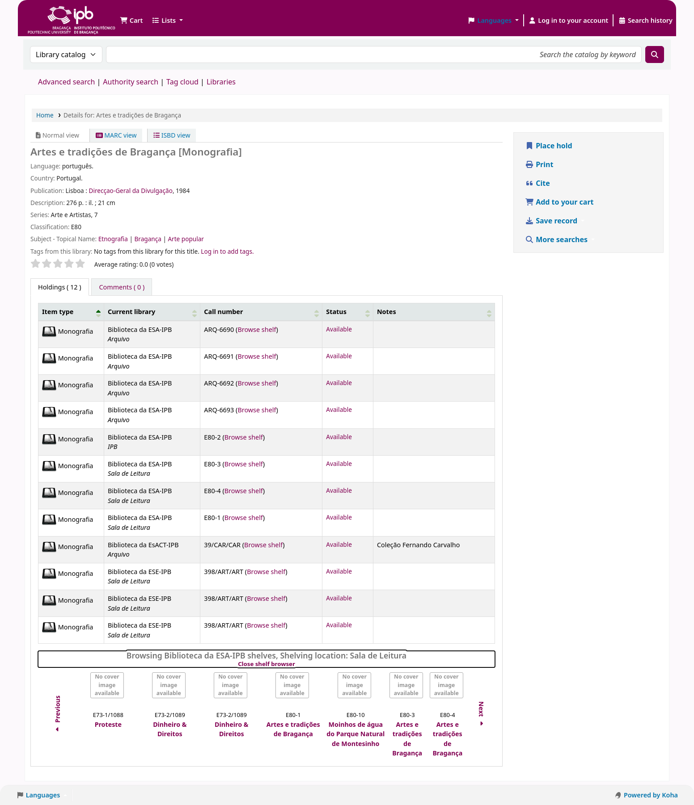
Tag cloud (182, 82)
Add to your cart (559, 202)
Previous (57, 715)
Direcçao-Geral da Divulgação (130, 190)
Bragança (148, 239)
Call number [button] (223, 311)
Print (539, 164)
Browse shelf (256, 329)
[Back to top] (667, 777)
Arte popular (186, 239)
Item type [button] (57, 311)
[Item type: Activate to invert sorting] (71, 312)
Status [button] (336, 311)
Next (481, 715)
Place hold (548, 146)
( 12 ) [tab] (59, 287)
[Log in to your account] (568, 20)
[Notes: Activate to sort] (434, 312)
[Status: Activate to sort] (347, 312)
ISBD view (171, 135)
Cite (537, 183)
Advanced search (66, 82)
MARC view (116, 135)
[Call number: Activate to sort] (261, 312)
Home (45, 115)
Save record (552, 221)
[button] (131, 20)
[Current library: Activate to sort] (152, 312)
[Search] (654, 54)
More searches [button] (557, 239)
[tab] (121, 287)
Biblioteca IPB (49, 13)
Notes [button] (386, 311)
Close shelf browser (297, 664)
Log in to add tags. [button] (227, 251)
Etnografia (114, 239)
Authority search (130, 82)
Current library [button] (131, 311)
